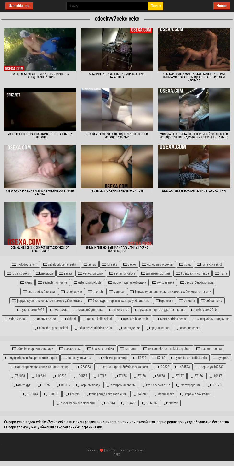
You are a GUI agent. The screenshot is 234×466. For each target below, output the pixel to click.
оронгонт (164, 301)
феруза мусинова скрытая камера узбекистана (47, 301)
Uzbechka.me (19, 6)
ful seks (109, 264)
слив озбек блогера (39, 292)
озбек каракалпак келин (75, 403)
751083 (18, 376)
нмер (26, 283)
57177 (177, 376)
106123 (214, 385)
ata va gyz (22, 385)
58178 (158, 376)
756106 (149, 403)
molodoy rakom (24, 264)
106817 (63, 385)
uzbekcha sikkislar (88, 283)
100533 (59, 376)
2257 (117, 455)
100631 (51, 394)
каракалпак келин (195, 394)
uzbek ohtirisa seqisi (171, 319)
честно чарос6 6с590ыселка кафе (122, 367)
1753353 (83, 367)
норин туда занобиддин (127, 283)
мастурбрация (188, 385)
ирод (185, 264)
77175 (120, 376)
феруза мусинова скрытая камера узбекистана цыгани (170, 292)
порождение (129, 328)
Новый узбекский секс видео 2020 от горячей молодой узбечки (117, 135)
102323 (162, 367)
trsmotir (170, 403)
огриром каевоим (120, 385)
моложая (59, 310)
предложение (157, 328)
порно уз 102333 (209, 367)
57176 (196, 376)
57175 (43, 385)
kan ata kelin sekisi (97, 319)
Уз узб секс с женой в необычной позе (117, 190)
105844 (30, 394)
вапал (65, 273)
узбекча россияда (112, 358)
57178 (139, 376)
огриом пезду (88, 385)
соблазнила (211, 301)
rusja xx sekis (18, 273)
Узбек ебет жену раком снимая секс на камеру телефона (40, 135)
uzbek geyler (71, 292)
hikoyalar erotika (100, 349)
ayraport (221, 358)
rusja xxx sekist (209, 264)
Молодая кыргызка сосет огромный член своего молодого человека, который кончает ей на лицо (194, 135)
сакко (129, 264)
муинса (116, 292)
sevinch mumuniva (52, 283)
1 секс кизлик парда (192, 273)
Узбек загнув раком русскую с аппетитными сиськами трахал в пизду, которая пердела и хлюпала (194, 77)
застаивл (128, 349)
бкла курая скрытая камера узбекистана (119, 301)
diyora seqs (119, 310)
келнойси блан (90, 273)
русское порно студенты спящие (160, 310)
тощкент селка (209, 349)
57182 (159, 358)
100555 (80, 376)
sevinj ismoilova (122, 273)
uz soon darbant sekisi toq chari (166, 349)
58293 (139, 358)
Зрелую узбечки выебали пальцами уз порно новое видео (117, 249)
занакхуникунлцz (77, 358)
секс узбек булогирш (197, 283)
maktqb (95, 292)
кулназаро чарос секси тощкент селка (39, 367)
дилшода (44, 273)
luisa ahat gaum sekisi (51, 328)
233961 (108, 403)
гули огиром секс (156, 385)
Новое (222, 6)
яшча (221, 273)
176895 (72, 394)
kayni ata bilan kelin (133, 319)
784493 (128, 403)
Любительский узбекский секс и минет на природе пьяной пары (40, 75)
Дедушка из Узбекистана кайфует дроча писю (194, 190)
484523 (182, 367)
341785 (140, 394)
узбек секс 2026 (30, 310)
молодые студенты (157, 264)
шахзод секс (70, 349)
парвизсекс (164, 394)
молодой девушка (88, 310)
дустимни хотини (155, 273)
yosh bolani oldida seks (189, 358)
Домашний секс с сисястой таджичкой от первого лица (40, 249)
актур (90, 264)
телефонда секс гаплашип (106, 394)
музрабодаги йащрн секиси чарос (31, 358)
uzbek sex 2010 (204, 310)
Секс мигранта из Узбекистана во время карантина (117, 75)
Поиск (155, 6)
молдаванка (163, 283)
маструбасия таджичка (211, 319)
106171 (216, 376)
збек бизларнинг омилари (32, 349)
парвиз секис (44, 319)
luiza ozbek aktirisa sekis (93, 328)
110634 (38, 376)
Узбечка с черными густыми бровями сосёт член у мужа (40, 192)
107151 (100, 376)
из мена (187, 301)
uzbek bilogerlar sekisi (60, 264)
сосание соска (188, 328)
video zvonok (15, 319)
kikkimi (69, 319)
